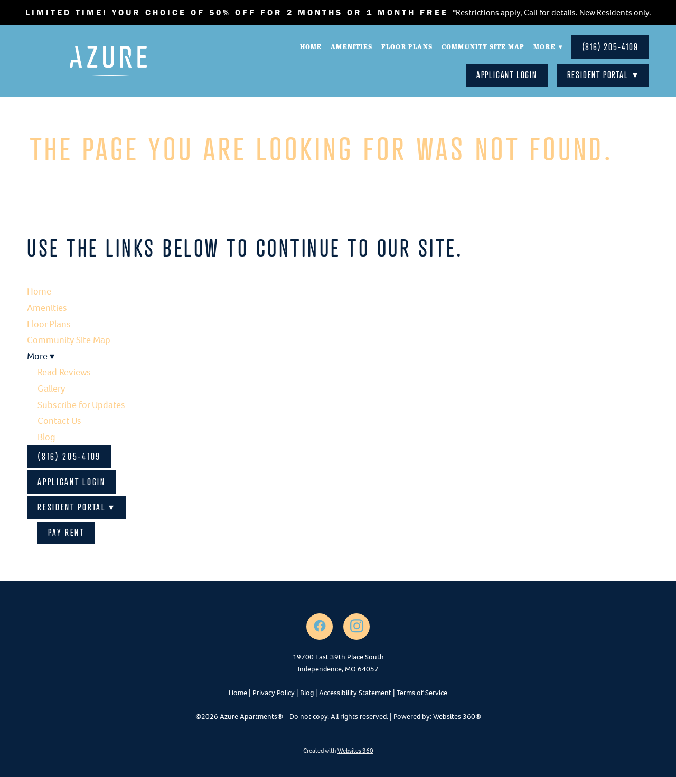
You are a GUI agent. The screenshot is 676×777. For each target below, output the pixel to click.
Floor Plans (406, 46)
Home (310, 46)
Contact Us (59, 420)
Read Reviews (64, 372)
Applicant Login (506, 74)
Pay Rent (66, 532)
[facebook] (319, 626)
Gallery (51, 388)
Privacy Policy (273, 693)
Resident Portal (603, 74)
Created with (338, 750)
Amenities (351, 46)
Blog (46, 437)
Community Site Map (482, 46)
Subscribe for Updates (81, 405)
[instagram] (356, 626)
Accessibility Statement (355, 693)
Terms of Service (422, 693)
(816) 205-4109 (610, 46)
